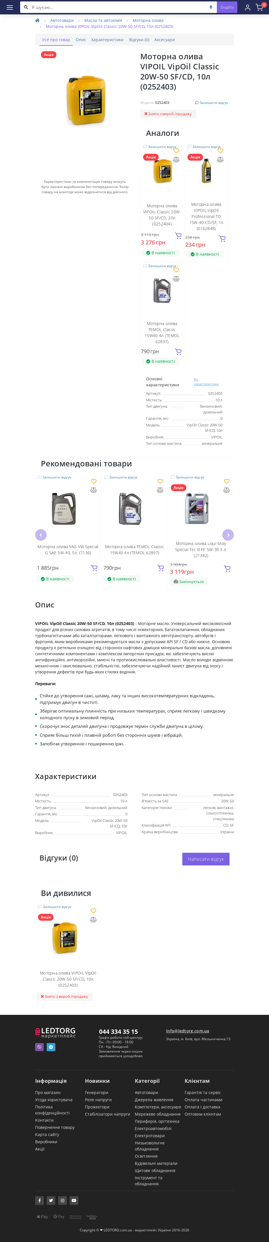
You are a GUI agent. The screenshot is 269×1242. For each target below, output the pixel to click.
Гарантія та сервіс (203, 1092)
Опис (86, 39)
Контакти (44, 1120)
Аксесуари (179, 39)
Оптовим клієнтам (203, 1113)
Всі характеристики (206, 381)
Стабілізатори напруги (107, 1113)
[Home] (37, 20)
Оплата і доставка (202, 1106)
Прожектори (97, 1106)
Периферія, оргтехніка (157, 1121)
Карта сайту (47, 1134)
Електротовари (150, 1135)
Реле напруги (98, 1099)
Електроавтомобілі (153, 1128)
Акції (40, 1148)
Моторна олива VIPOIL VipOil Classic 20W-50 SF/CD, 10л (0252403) (68, 979)
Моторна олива (148, 20)
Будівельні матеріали (156, 1163)
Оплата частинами (203, 1099)
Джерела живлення (154, 1099)
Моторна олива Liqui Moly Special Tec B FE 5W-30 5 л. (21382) (201, 549)
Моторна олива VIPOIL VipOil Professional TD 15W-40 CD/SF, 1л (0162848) (206, 216)
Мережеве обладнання (158, 1113)
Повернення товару (55, 1127)
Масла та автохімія (103, 20)
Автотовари (62, 20)
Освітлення (146, 1156)
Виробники (46, 1141)
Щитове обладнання (155, 1170)
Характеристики (116, 39)
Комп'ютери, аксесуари (158, 1106)
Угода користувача (54, 1099)
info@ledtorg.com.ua (187, 1030)
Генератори (96, 1092)
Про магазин (47, 1092)
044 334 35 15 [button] (118, 1031)
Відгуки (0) (151, 39)
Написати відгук (206, 859)
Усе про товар (58, 39)
